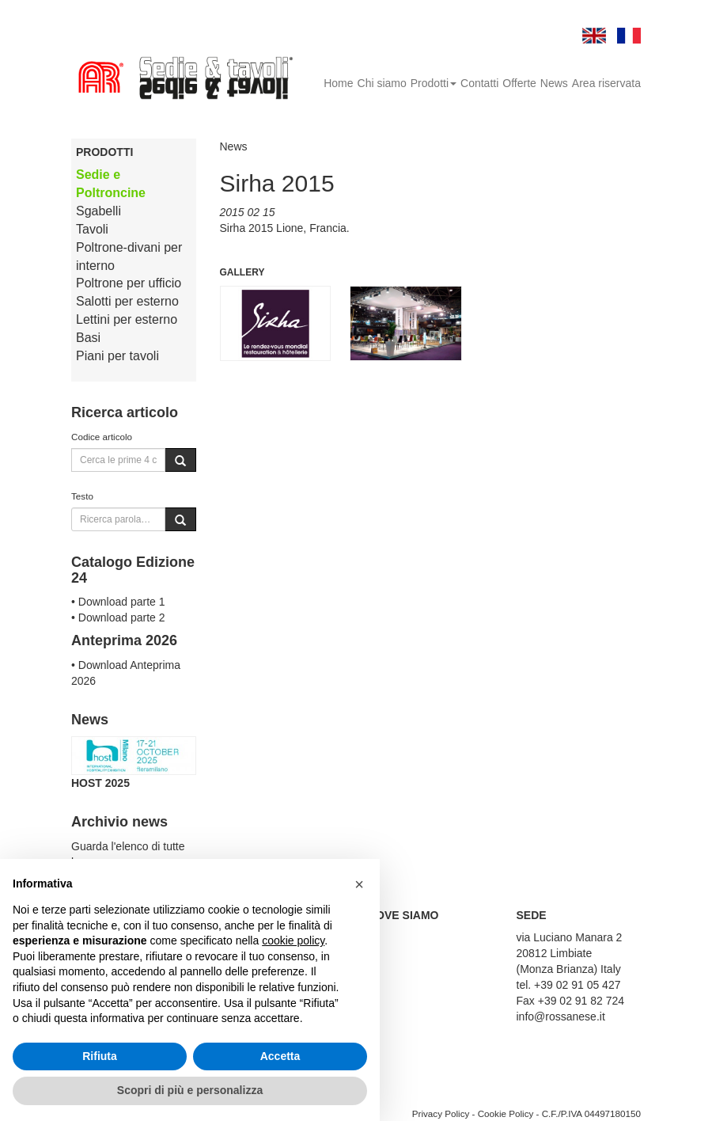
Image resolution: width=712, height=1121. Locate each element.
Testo (82, 496)
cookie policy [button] (293, 940)
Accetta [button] (280, 1056)
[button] (359, 884)
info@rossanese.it (561, 1016)
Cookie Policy (506, 1113)
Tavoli (92, 229)
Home (338, 83)
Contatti (479, 83)
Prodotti (433, 83)
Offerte (519, 83)
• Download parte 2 (118, 617)
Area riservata (606, 83)
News (554, 83)
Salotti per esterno (127, 301)
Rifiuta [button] (99, 1056)
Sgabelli (98, 211)
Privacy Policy (441, 1113)
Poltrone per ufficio (128, 283)
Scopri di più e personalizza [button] (190, 1090)
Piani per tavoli (117, 356)
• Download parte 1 (118, 601)
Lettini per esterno (126, 319)
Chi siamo (382, 83)
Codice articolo (101, 436)
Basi (88, 337)
